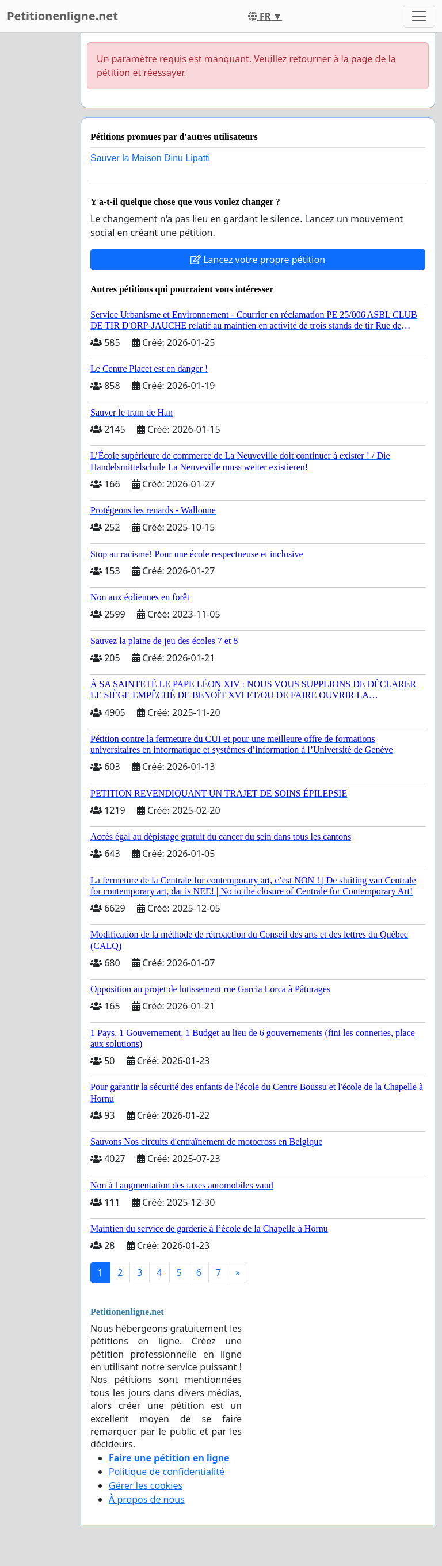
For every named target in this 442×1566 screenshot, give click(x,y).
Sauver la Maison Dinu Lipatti (150, 158)
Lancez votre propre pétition (257, 259)
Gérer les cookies (145, 1485)
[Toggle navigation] (419, 16)
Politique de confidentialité (166, 1471)
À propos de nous (147, 1499)
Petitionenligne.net (62, 16)
